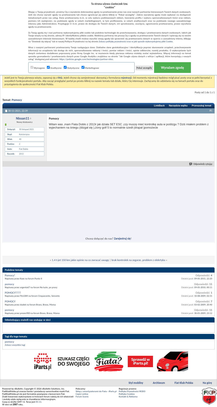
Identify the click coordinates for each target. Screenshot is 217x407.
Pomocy (17, 100)
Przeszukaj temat (201, 105)
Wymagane (37, 68)
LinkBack (159, 105)
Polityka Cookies (127, 394)
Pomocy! (10, 275)
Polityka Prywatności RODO (132, 391)
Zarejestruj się (122, 238)
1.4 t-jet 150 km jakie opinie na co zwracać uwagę (80, 260)
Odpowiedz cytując (201, 164)
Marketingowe (90, 68)
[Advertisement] (68, 199)
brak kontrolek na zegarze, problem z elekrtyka (138, 260)
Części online (82, 394)
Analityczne (54, 68)
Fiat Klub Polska (183, 382)
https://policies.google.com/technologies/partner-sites (86, 59)
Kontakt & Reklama (128, 396)
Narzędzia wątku (178, 105)
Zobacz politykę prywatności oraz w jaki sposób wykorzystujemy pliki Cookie (136, 41)
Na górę (207, 382)
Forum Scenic (82, 396)
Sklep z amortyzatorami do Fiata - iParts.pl (96, 391)
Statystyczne (71, 68)
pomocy (9, 284)
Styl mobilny (135, 382)
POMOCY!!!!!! (13, 292)
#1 (211, 110)
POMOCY (10, 301)
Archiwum (159, 382)
